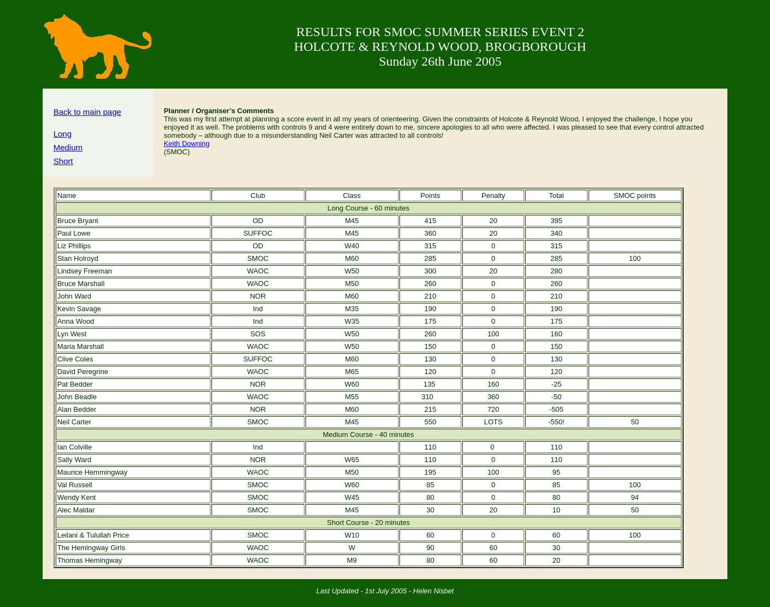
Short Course (348, 522)
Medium (68, 147)
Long (63, 133)
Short (63, 161)
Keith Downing (187, 143)
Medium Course (348, 434)
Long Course (347, 208)
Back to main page (87, 111)
